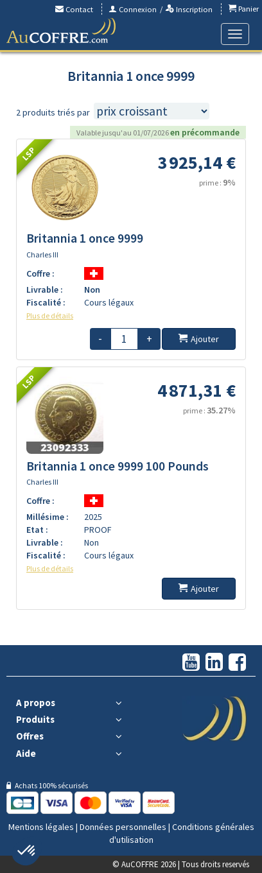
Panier (243, 8)
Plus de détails (49, 315)
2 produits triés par (53, 112)
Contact (74, 9)
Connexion (133, 9)
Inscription (189, 9)
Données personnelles (123, 827)
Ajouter (199, 339)
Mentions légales (41, 827)
